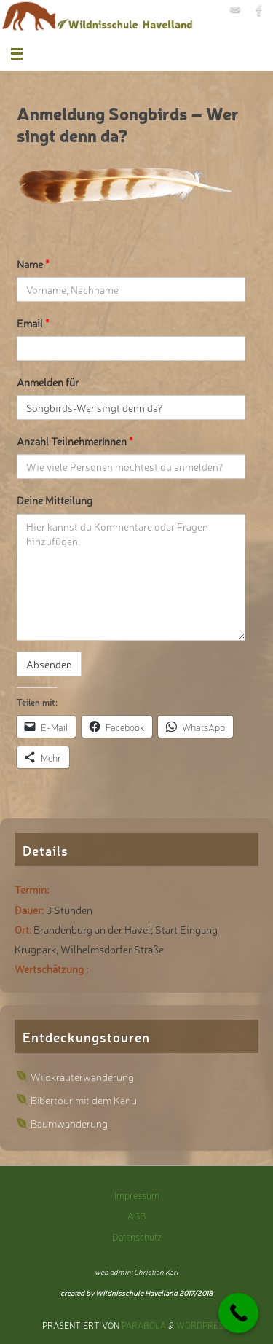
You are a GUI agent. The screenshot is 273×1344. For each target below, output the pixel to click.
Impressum (136, 1195)
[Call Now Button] (238, 1313)
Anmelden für (48, 381)
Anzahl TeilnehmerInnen (75, 441)
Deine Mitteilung (54, 500)
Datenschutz (137, 1236)
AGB (136, 1215)
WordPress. (203, 1325)
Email (33, 322)
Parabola (144, 1325)
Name (33, 263)
